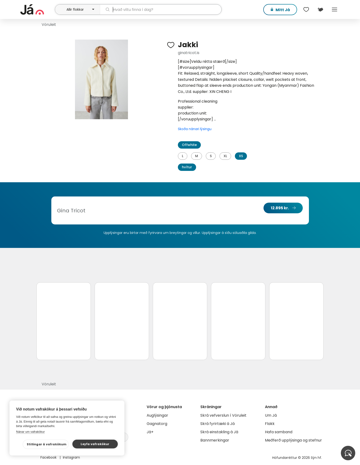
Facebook (48, 457)
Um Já (271, 415)
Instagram (71, 457)
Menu (334, 9)
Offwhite (189, 144)
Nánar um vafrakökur (30, 431)
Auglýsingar (157, 415)
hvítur (187, 167)
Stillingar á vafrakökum (47, 444)
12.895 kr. (280, 208)
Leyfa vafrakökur (95, 444)
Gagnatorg (157, 423)
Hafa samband (278, 432)
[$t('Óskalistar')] (306, 9)
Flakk (270, 423)
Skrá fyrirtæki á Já (217, 423)
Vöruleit (49, 24)
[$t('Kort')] (320, 9)
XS (241, 156)
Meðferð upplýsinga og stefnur (293, 440)
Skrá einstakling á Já (219, 432)
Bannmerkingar (214, 440)
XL (225, 156)
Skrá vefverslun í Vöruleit (223, 415)
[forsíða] (37, 9)
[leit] (160, 9)
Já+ (150, 432)
